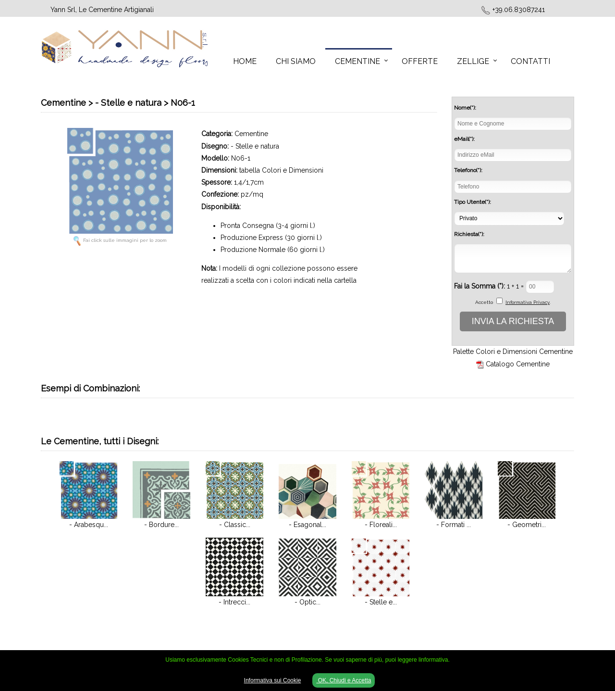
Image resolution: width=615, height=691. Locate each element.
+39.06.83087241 (518, 9)
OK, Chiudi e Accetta (343, 680)
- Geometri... (526, 524)
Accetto (484, 302)
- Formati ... (453, 524)
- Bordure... (161, 524)
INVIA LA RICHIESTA (513, 321)
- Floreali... (381, 524)
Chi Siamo (296, 61)
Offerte (420, 61)
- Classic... (234, 524)
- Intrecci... (234, 602)
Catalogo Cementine (518, 364)
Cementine (357, 61)
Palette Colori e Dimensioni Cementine (513, 351)
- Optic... (307, 602)
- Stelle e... (381, 602)
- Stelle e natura (255, 146)
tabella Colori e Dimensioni (281, 170)
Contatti (530, 61)
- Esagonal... (307, 524)
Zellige (473, 61)
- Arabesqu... (88, 524)
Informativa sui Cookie (272, 680)
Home (245, 61)
